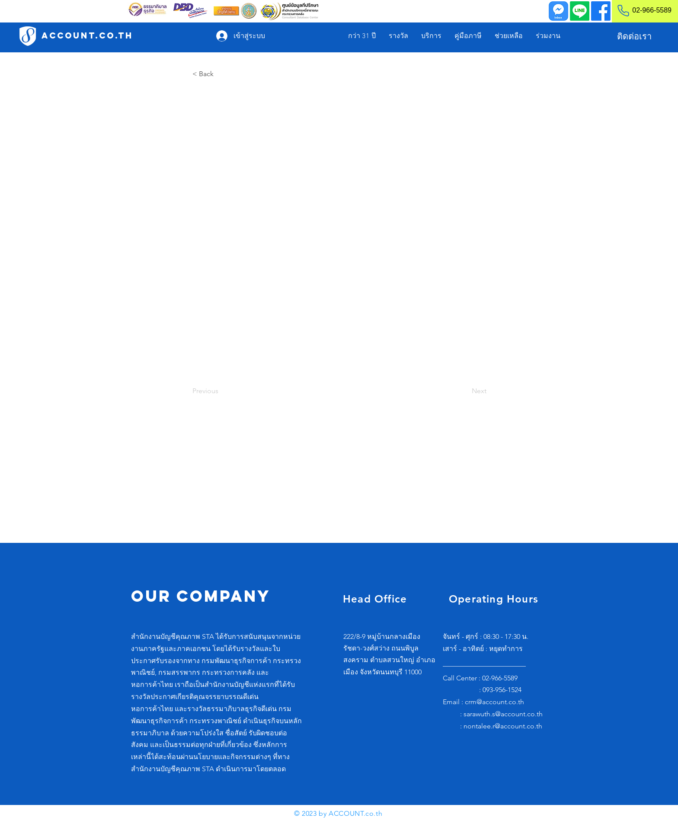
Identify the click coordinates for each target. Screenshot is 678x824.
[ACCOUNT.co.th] (87, 35)
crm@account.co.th (494, 702)
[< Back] (220, 74)
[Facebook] (601, 11)
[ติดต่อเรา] (634, 36)
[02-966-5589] (641, 10)
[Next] (464, 391)
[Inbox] (558, 11)
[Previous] (220, 391)
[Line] (579, 11)
